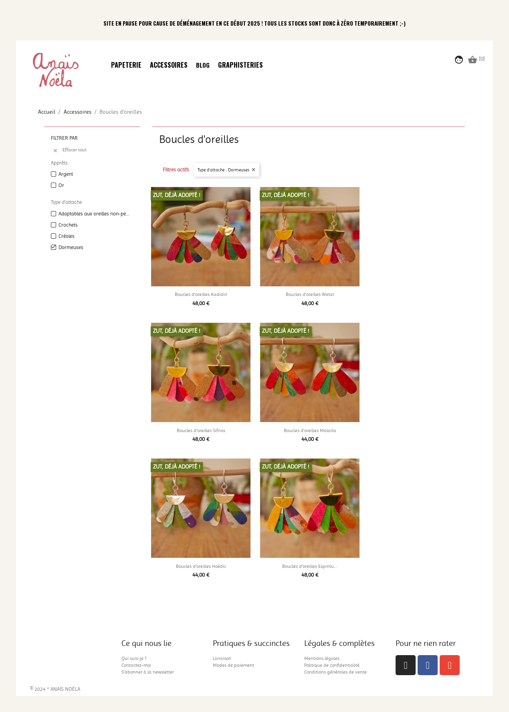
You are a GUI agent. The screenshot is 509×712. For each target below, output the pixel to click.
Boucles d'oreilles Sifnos (201, 430)
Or (61, 185)
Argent (66, 174)
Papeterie (126, 65)
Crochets (68, 225)
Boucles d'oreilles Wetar (310, 294)
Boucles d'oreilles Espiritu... (309, 566)
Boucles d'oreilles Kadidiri (201, 294)
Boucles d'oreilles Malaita (310, 430)
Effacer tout (70, 150)
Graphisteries (240, 65)
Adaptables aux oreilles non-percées (94, 214)
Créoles (67, 236)
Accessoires (169, 65)
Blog (203, 65)
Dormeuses (71, 247)
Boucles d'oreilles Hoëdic (201, 566)
